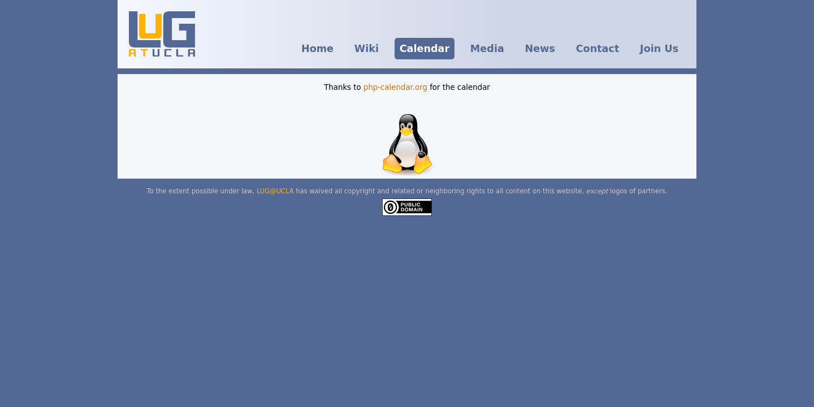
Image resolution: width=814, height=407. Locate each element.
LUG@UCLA (275, 191)
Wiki (366, 48)
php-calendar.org (395, 87)
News (540, 48)
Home (317, 48)
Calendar (424, 48)
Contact (598, 48)
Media (487, 48)
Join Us (659, 48)
